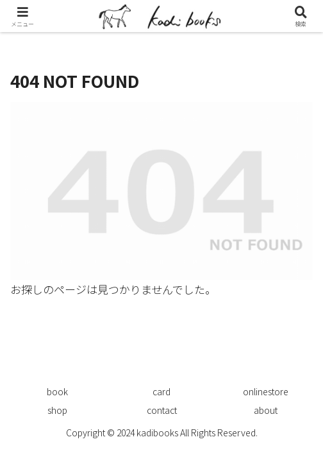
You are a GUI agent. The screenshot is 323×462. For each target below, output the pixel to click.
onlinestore (265, 391)
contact (162, 410)
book (57, 391)
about (265, 410)
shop (57, 410)
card (161, 391)
